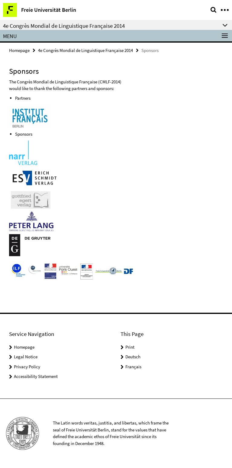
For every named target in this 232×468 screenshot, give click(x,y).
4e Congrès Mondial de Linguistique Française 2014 (85, 50)
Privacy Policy (27, 367)
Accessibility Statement (36, 376)
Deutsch (132, 357)
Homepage (19, 50)
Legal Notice (25, 357)
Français (133, 367)
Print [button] (129, 347)
